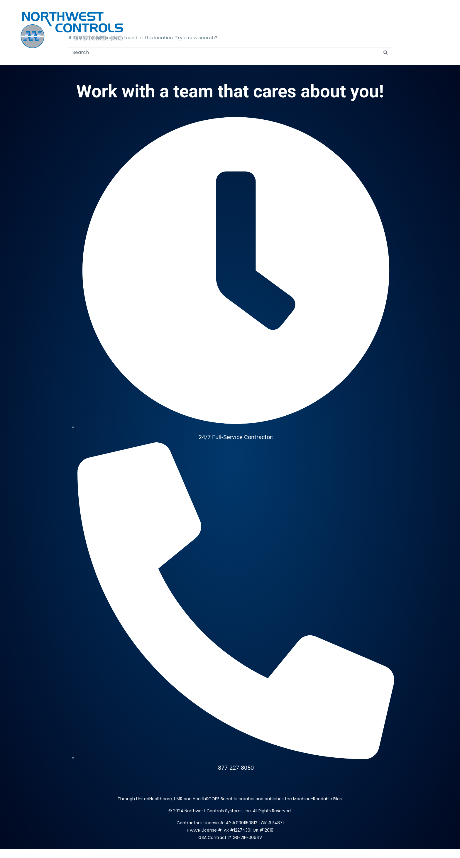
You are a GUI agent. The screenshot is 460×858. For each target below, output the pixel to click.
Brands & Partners (407, 30)
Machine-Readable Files (317, 799)
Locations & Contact (339, 30)
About (288, 30)
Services (255, 30)
